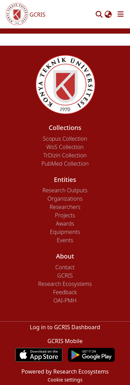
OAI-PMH (65, 300)
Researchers (65, 207)
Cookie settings (65, 379)
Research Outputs (65, 190)
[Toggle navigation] (120, 14)
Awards (65, 223)
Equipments (65, 232)
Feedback (65, 292)
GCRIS (65, 275)
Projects (65, 215)
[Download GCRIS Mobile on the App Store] (38, 355)
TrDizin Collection (65, 155)
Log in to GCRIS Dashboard (65, 327)
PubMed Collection (64, 163)
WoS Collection (65, 147)
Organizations (65, 198)
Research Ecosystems (65, 284)
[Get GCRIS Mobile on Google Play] (91, 355)
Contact (65, 267)
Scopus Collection (65, 138)
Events (65, 240)
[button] (99, 14)
